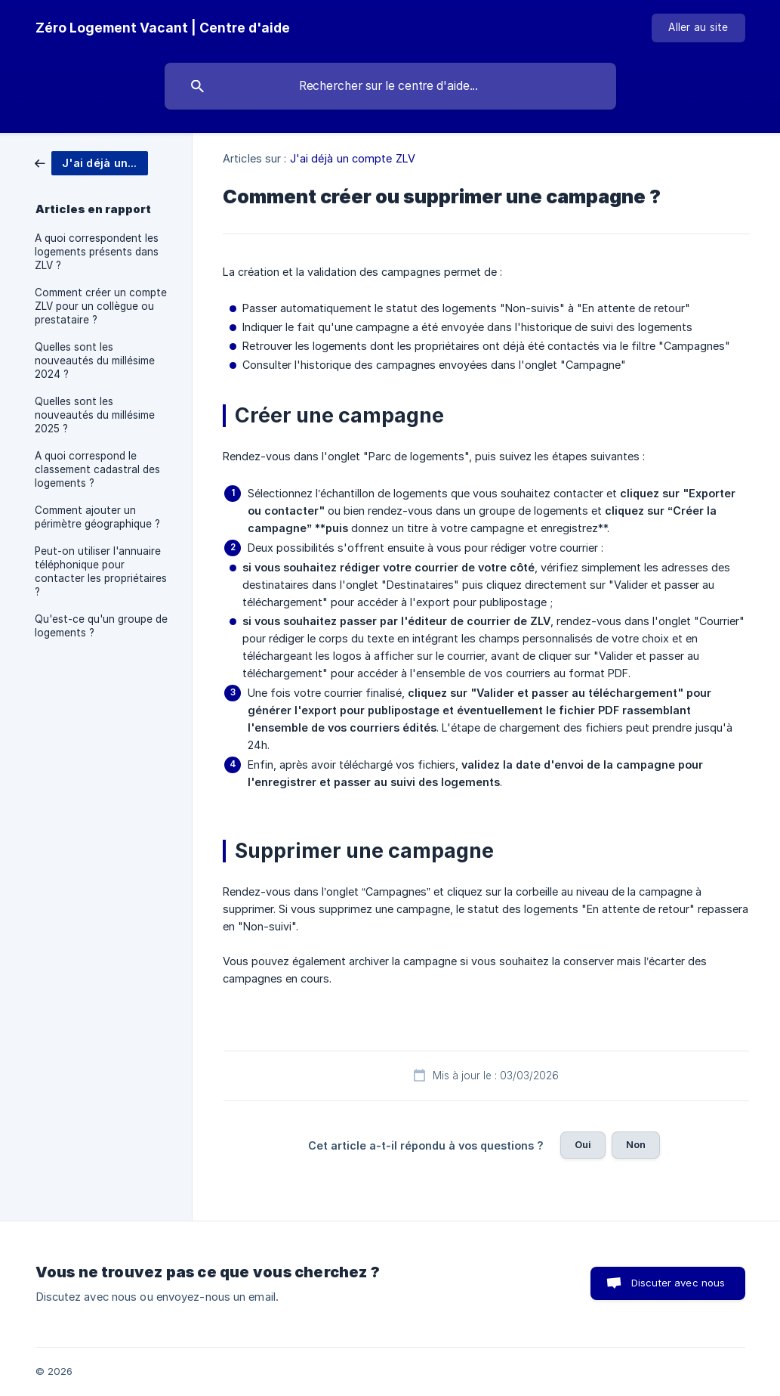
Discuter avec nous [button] (678, 1283)
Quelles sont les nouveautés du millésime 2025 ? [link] (95, 415)
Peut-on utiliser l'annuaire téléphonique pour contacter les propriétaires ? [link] (101, 571)
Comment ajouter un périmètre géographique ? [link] (97, 517)
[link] (91, 162)
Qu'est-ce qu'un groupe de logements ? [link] (101, 626)
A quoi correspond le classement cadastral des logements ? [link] (97, 469)
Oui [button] (583, 1144)
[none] (162, 28)
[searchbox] (390, 86)
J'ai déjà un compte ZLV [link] (352, 158)
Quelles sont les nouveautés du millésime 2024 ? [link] (95, 360)
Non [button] (636, 1144)
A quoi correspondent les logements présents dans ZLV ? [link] (97, 251)
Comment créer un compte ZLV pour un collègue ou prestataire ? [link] (101, 306)
